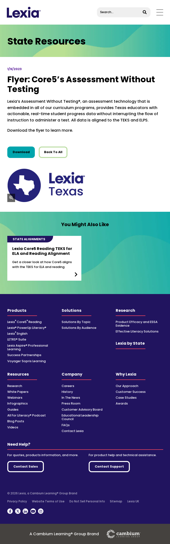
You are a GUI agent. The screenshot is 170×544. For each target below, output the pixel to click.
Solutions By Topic (76, 322)
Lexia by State (130, 343)
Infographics (17, 403)
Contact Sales (26, 466)
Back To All (53, 152)
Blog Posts (15, 421)
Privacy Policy (17, 501)
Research (125, 310)
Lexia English (17, 334)
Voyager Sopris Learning (26, 361)
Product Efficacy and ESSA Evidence (137, 324)
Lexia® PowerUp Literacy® (26, 328)
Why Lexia (126, 374)
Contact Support (109, 466)
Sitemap (116, 501)
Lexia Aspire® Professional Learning (27, 347)
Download (24, 152)
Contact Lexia (73, 431)
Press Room (71, 403)
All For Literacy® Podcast (26, 415)
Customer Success (131, 392)
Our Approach (127, 386)
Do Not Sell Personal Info (87, 501)
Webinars (14, 398)
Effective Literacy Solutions (137, 331)
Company (72, 374)
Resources (18, 374)
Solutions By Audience (79, 328)
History (67, 392)
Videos (12, 427)
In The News (71, 398)
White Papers (17, 392)
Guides (13, 409)
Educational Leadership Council (80, 417)
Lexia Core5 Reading (24, 322)
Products (16, 310)
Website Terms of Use (48, 501)
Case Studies (126, 398)
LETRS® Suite (16, 339)
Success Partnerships (24, 355)
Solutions (71, 310)
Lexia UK (133, 501)
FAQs (66, 425)
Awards (122, 403)
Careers (68, 386)
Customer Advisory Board (82, 409)
